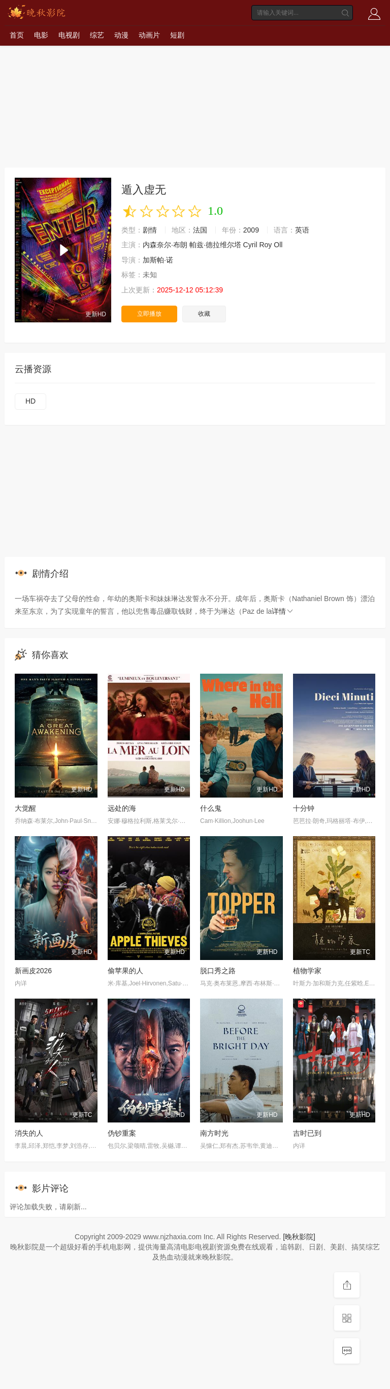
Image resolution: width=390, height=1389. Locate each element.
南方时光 (214, 1133)
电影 (41, 35)
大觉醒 (25, 808)
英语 (302, 230)
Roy (265, 245)
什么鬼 (210, 808)
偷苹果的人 (125, 971)
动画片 (149, 35)
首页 (17, 35)
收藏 (204, 313)
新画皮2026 (33, 971)
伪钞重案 (122, 1133)
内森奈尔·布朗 (165, 245)
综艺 (97, 35)
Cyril (250, 245)
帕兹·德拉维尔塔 (215, 245)
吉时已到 (307, 1133)
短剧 (177, 35)
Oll (278, 245)
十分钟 (303, 808)
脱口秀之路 (218, 971)
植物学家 (307, 971)
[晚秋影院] (299, 1237)
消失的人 (29, 1133)
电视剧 (69, 35)
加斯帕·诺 (158, 260)
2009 (251, 230)
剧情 (150, 230)
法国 (200, 230)
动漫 (121, 35)
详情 (283, 611)
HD (30, 401)
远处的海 (122, 808)
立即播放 (149, 313)
